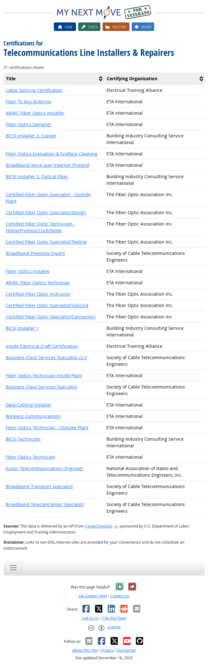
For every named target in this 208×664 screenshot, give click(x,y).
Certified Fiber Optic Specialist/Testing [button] (46, 242)
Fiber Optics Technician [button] (30, 457)
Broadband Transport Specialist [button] (39, 486)
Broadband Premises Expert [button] (35, 253)
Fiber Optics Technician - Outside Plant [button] (47, 428)
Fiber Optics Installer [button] (28, 271)
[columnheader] (53, 79)
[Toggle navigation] (13, 567)
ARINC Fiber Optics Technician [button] (38, 283)
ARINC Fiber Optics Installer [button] (35, 113)
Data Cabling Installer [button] (29, 405)
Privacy (107, 650)
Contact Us (119, 596)
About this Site (85, 650)
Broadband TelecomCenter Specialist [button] (45, 504)
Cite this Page (114, 618)
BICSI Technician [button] (23, 439)
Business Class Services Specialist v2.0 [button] (46, 357)
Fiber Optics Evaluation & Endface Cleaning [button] (52, 154)
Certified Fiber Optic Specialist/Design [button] (46, 212)
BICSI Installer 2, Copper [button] (31, 136)
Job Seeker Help (93, 596)
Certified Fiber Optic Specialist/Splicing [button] (47, 305)
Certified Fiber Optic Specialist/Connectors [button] (51, 317)
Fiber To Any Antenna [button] (28, 102)
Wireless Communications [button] (33, 416)
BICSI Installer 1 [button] (22, 328)
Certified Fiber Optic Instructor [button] (38, 294)
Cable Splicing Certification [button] (34, 90)
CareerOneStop (98, 526)
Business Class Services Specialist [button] (41, 387)
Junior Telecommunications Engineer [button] (45, 468)
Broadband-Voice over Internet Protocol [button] (47, 165)
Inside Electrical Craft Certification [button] (42, 346)
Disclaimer (126, 650)
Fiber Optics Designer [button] (29, 124)
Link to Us (90, 618)
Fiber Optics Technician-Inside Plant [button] (44, 375)
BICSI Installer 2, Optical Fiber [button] (37, 176)
